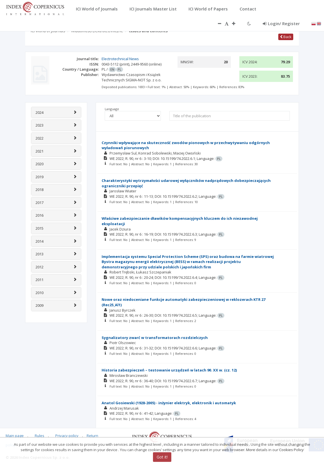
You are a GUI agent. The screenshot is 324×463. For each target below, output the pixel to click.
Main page (15, 435)
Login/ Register (281, 23)
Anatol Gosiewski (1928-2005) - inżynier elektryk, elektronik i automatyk (169, 402)
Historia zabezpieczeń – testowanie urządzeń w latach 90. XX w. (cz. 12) (169, 370)
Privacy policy (66, 435)
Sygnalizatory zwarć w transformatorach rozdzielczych (155, 337)
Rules (39, 435)
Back (286, 36)
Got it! (162, 457)
